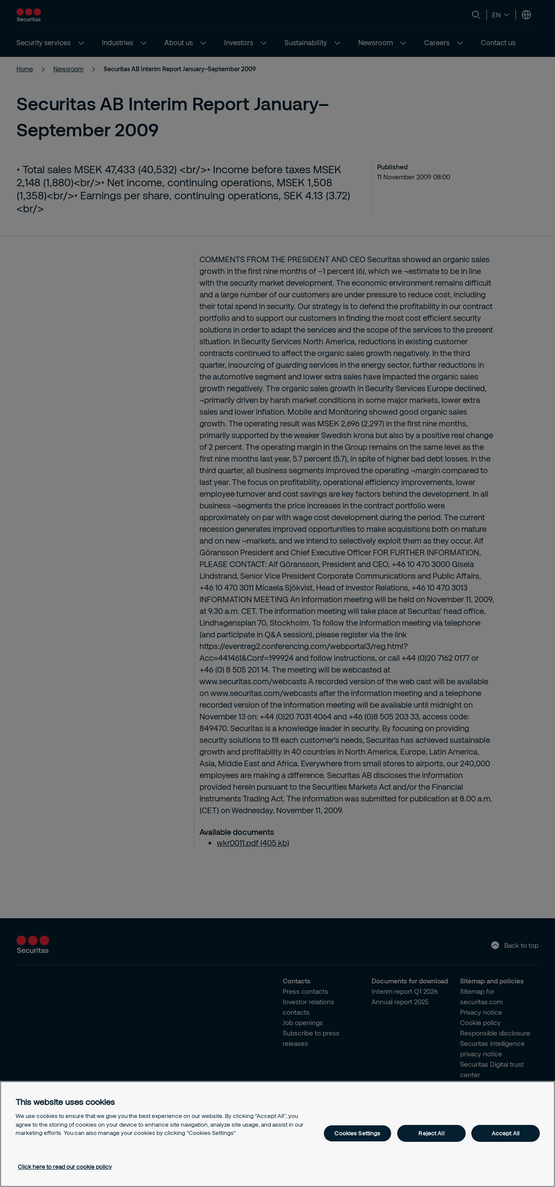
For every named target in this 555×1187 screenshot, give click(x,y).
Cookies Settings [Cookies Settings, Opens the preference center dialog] (357, 1133)
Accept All (505, 1133)
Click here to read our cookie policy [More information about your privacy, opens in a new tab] (65, 1166)
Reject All (431, 1133)
